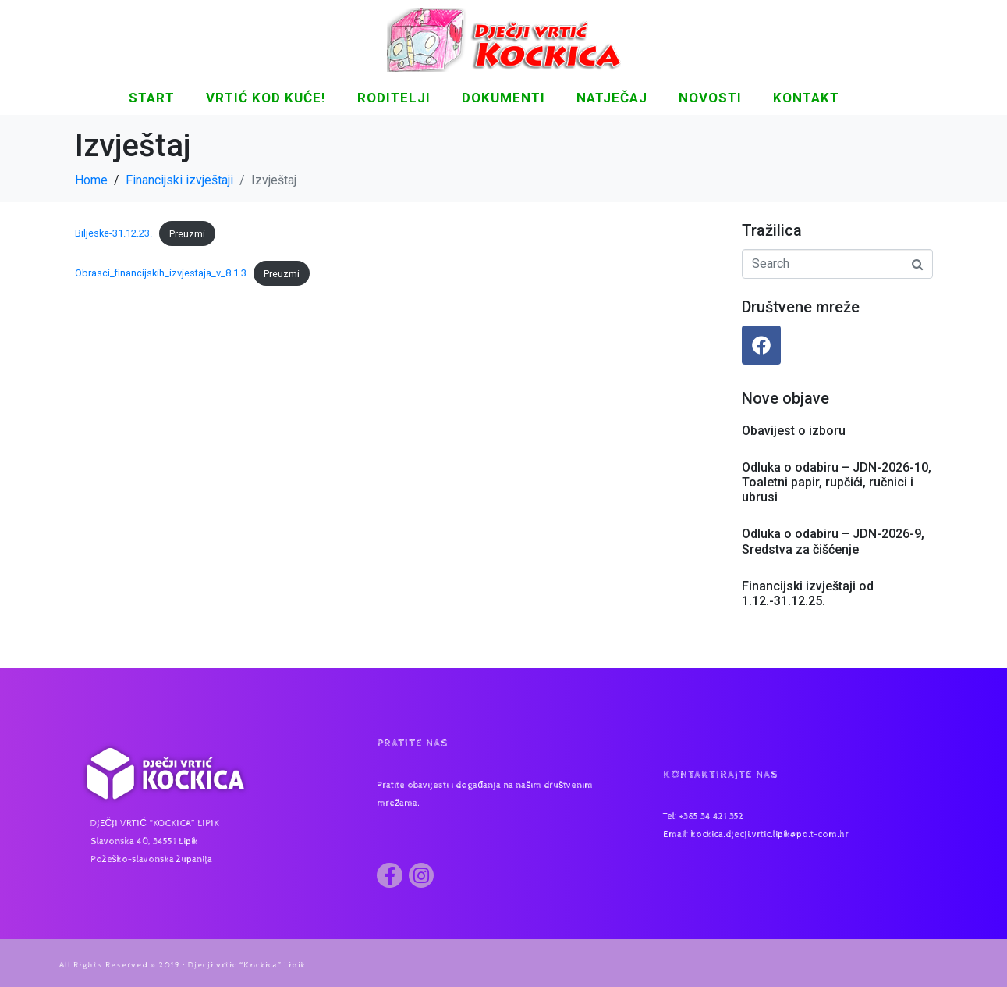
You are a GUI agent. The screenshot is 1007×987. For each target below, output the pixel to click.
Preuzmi (187, 234)
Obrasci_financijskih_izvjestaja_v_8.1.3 (160, 274)
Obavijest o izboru (794, 430)
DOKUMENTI (503, 97)
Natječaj (611, 97)
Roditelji (394, 97)
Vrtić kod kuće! (266, 97)
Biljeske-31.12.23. (113, 234)
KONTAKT (806, 97)
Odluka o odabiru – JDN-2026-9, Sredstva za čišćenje (833, 541)
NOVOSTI (710, 97)
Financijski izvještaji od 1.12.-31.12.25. (808, 593)
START (152, 97)
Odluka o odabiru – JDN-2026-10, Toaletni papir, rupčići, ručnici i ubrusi (836, 482)
